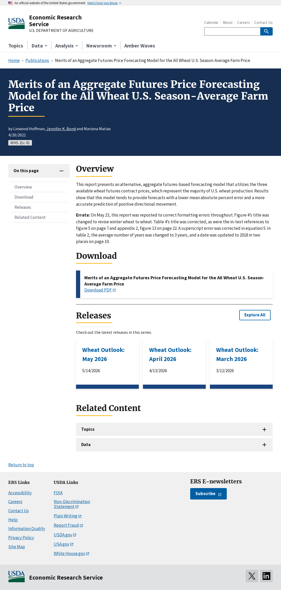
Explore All (254, 315)
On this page (26, 170)
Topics (15, 45)
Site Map (16, 547)
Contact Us (263, 22)
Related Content (30, 217)
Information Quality (26, 528)
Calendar (211, 22)
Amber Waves (139, 45)
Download (24, 197)
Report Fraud (66, 525)
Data (86, 444)
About (228, 22)
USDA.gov (63, 535)
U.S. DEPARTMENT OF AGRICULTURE (61, 30)
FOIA (58, 493)
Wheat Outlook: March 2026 (237, 354)
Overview (23, 187)
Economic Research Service (55, 20)
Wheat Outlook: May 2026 (103, 354)
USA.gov (61, 544)
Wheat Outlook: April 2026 (170, 354)
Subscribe (205, 493)
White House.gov (69, 553)
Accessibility (20, 493)
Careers (243, 22)
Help (13, 520)
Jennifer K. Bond (61, 128)
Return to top (21, 465)
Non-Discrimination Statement (72, 504)
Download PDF (98, 290)
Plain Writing (65, 516)
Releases (23, 207)
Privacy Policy (21, 537)
